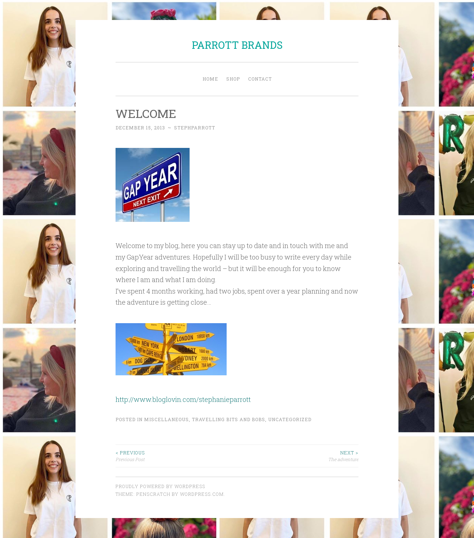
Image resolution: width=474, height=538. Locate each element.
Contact (260, 79)
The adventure (297, 455)
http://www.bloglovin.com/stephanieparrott (183, 399)
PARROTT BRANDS (237, 44)
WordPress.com (202, 494)
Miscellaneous (166, 419)
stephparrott (194, 128)
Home (210, 79)
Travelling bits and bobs (228, 419)
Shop (233, 79)
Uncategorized (289, 419)
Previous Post (176, 455)
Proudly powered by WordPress (160, 486)
